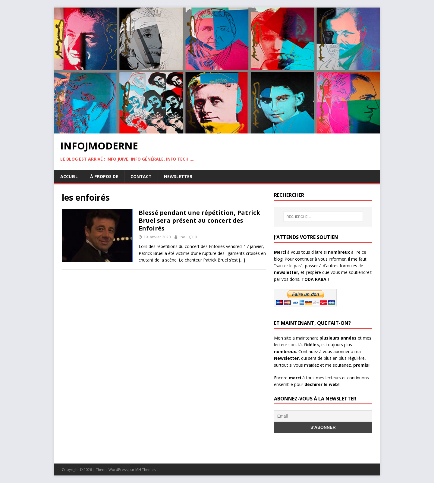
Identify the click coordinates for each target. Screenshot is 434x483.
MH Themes (145, 469)
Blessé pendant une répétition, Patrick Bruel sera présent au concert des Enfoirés (199, 220)
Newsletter (178, 176)
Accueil (69, 176)
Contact (141, 176)
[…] (242, 260)
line (182, 237)
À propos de (104, 176)
